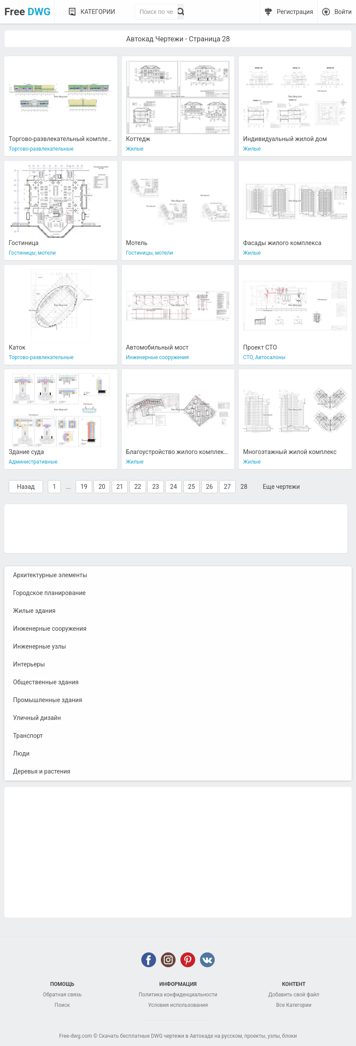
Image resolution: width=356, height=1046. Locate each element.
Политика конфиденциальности (178, 995)
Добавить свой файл (293, 995)
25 (191, 486)
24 (173, 486)
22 (137, 486)
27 (227, 486)
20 (101, 486)
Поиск (62, 1005)
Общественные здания (46, 682)
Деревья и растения (41, 771)
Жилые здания (34, 610)
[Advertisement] (176, 528)
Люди (21, 753)
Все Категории (293, 1005)
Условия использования (178, 1005)
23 (155, 486)
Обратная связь (62, 995)
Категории (97, 11)
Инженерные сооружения (50, 628)
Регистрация (295, 11)
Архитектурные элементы (50, 575)
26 (209, 486)
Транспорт (28, 735)
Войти (343, 11)
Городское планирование (49, 592)
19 (83, 486)
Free (27, 12)
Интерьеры (29, 664)
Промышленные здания (47, 699)
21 (119, 486)
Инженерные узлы (39, 646)
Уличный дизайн (37, 717)
